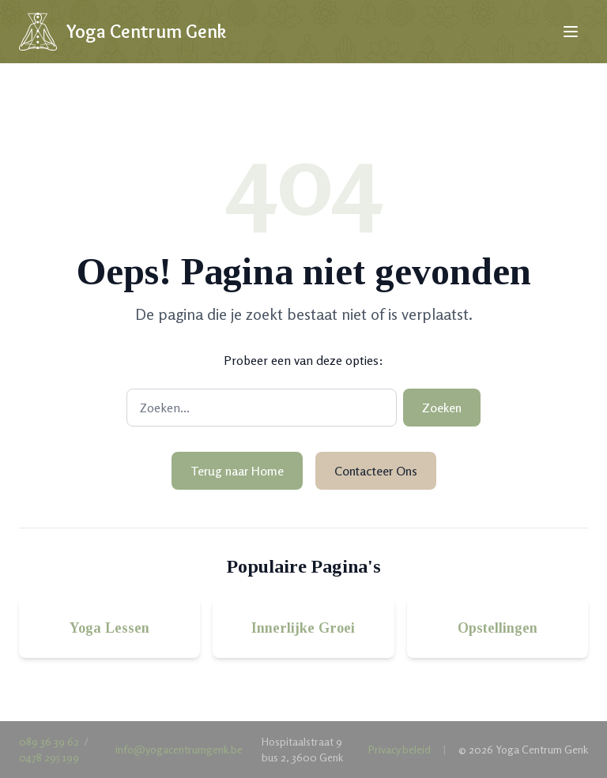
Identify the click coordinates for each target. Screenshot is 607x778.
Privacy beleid (399, 749)
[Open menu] (570, 31)
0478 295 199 (49, 757)
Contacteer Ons (375, 471)
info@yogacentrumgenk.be (179, 749)
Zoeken (442, 407)
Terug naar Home (237, 471)
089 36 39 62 (49, 741)
